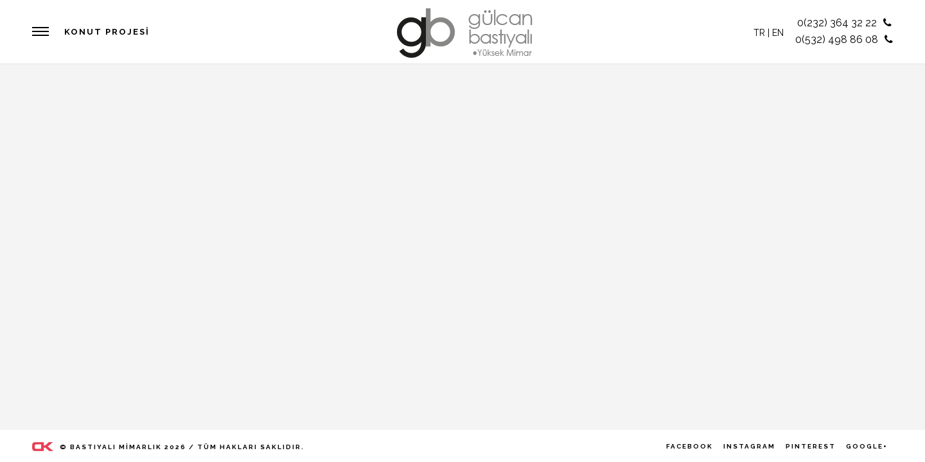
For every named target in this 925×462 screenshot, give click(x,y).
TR (759, 33)
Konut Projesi (107, 32)
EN (778, 33)
